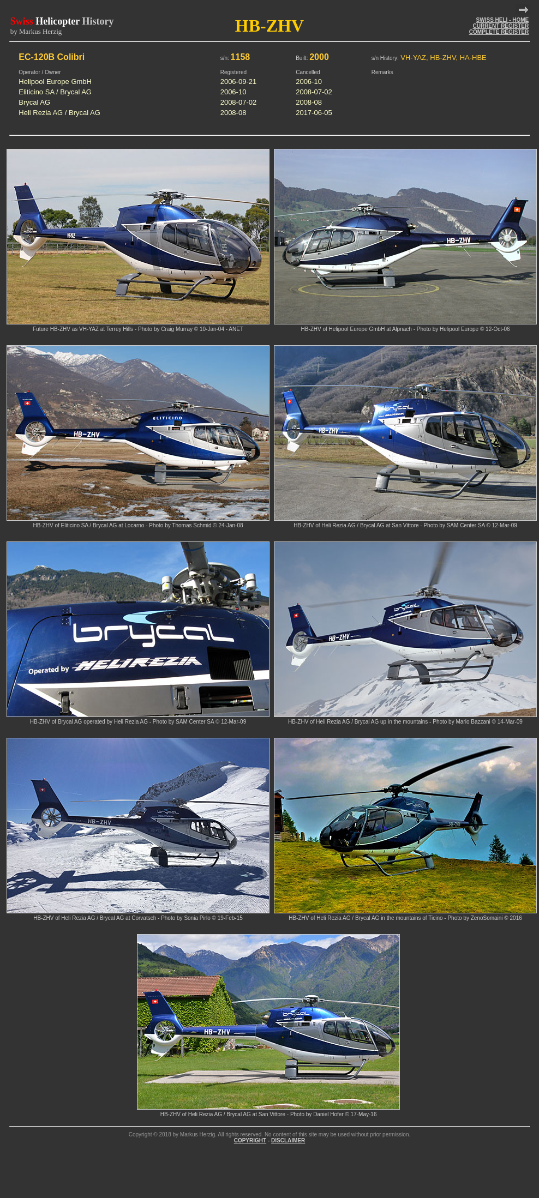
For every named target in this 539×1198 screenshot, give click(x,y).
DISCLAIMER (288, 1140)
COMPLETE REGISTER (499, 32)
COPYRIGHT (250, 1140)
